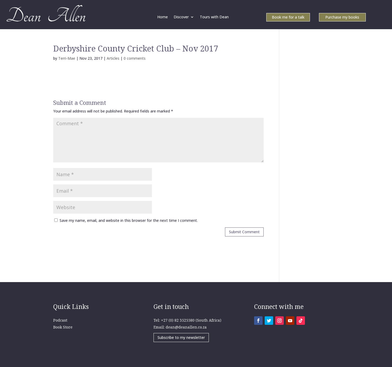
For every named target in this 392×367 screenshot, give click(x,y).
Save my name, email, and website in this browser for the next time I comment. (129, 220)
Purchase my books (342, 17)
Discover (181, 17)
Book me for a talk (288, 17)
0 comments (135, 58)
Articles (113, 58)
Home (162, 17)
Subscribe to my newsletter (181, 337)
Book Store (63, 327)
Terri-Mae (66, 58)
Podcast (60, 320)
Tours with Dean (214, 17)
